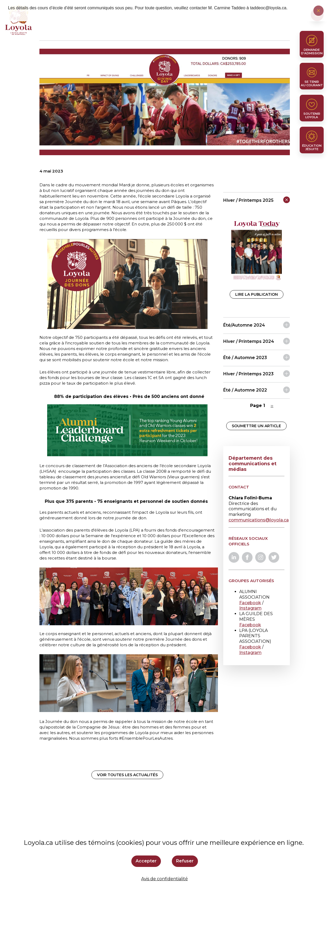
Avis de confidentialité (164, 878)
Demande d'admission (312, 51)
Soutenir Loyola (311, 115)
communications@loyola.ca (259, 520)
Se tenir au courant (312, 83)
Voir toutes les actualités (127, 774)
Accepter (146, 860)
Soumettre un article (256, 425)
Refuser (185, 860)
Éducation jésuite (312, 147)
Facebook (250, 602)
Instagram (250, 608)
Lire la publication (256, 294)
